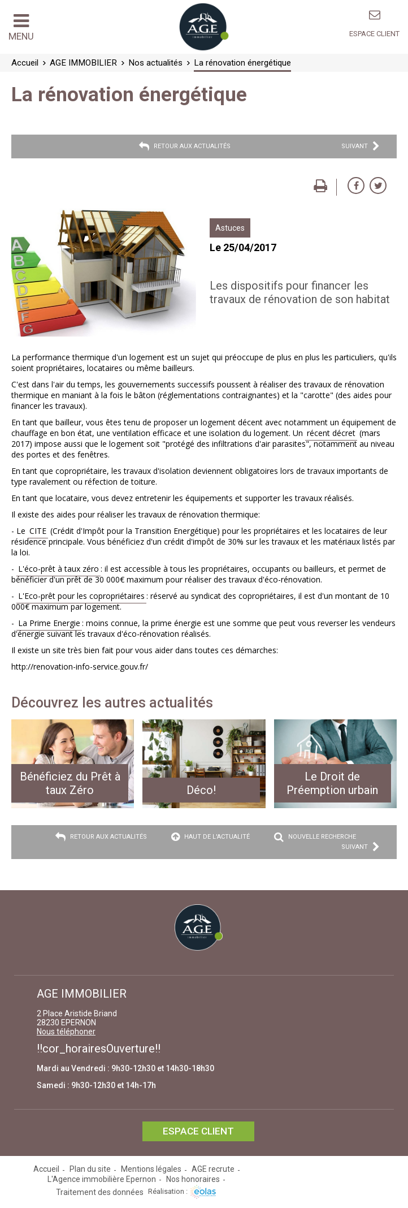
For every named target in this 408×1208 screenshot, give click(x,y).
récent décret (331, 433)
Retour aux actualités (185, 146)
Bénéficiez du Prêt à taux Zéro (70, 783)
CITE (37, 530)
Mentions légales (151, 1169)
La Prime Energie (49, 623)
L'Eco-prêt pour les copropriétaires (81, 595)
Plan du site (90, 1169)
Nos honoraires (193, 1179)
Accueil (46, 1169)
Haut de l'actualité (210, 837)
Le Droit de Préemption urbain (332, 783)
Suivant (360, 146)
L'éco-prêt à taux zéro (58, 568)
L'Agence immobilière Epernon (101, 1179)
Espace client (374, 33)
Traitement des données (100, 1192)
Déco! (201, 790)
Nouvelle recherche (315, 837)
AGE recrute (213, 1169)
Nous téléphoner (66, 1031)
